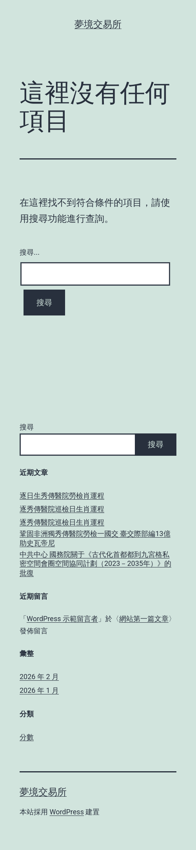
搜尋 (27, 427)
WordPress (66, 812)
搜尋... (30, 252)
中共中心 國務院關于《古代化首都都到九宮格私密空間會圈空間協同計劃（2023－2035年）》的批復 (95, 563)
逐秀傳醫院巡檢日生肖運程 (62, 509)
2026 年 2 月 (39, 676)
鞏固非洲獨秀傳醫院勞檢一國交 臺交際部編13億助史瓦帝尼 (95, 538)
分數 (27, 737)
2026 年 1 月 (39, 690)
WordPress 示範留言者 (62, 618)
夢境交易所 (98, 24)
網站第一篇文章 (144, 618)
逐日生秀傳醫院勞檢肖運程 (62, 495)
